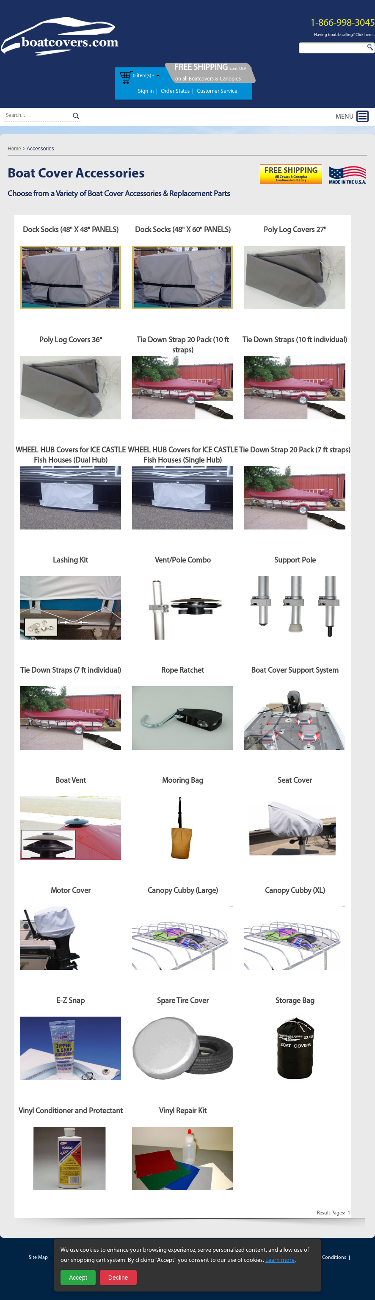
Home (14, 149)
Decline (118, 1277)
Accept (78, 1277)
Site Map (38, 1257)
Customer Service (217, 91)
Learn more (280, 1260)
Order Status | (177, 91)
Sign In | (147, 91)
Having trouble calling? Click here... (344, 35)
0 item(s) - (143, 75)
